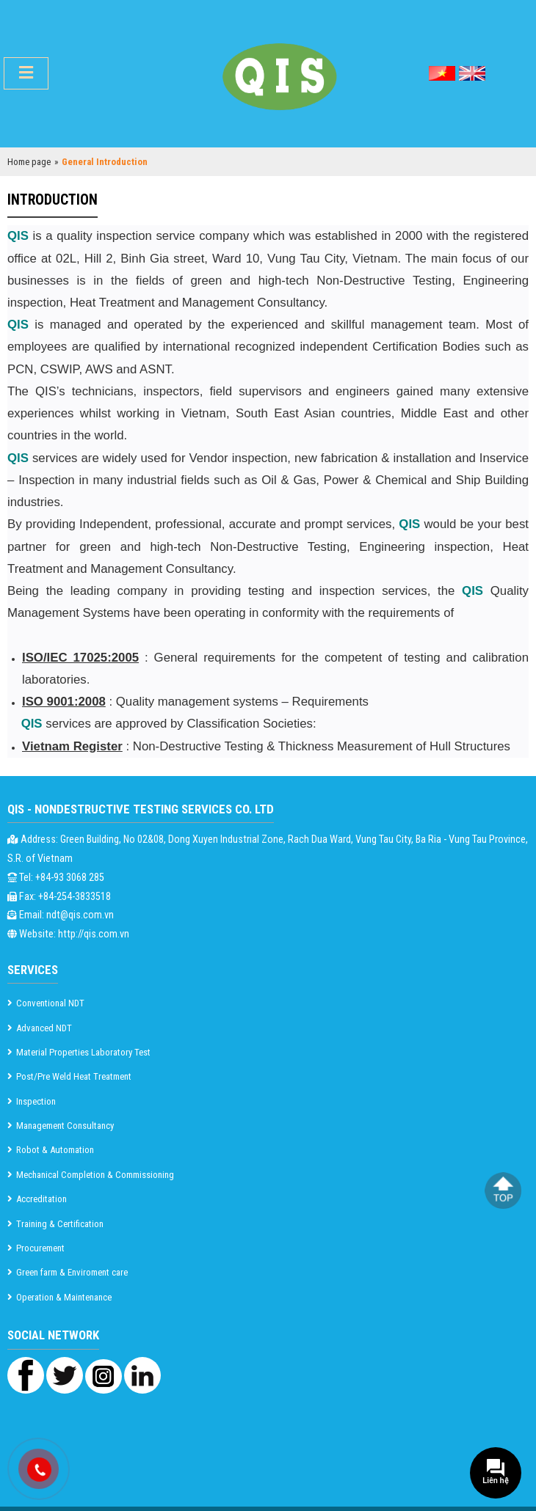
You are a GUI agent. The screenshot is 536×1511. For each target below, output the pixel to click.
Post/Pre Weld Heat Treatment (73, 1076)
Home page (29, 161)
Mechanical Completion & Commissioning (95, 1174)
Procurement (40, 1248)
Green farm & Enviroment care (72, 1272)
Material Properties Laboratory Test (83, 1052)
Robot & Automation (55, 1149)
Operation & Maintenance (64, 1297)
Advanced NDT (44, 1027)
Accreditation (41, 1198)
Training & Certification (60, 1223)
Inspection (36, 1101)
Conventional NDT (50, 1003)
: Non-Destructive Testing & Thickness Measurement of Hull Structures (266, 746)
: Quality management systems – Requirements (195, 702)
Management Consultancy (65, 1125)
